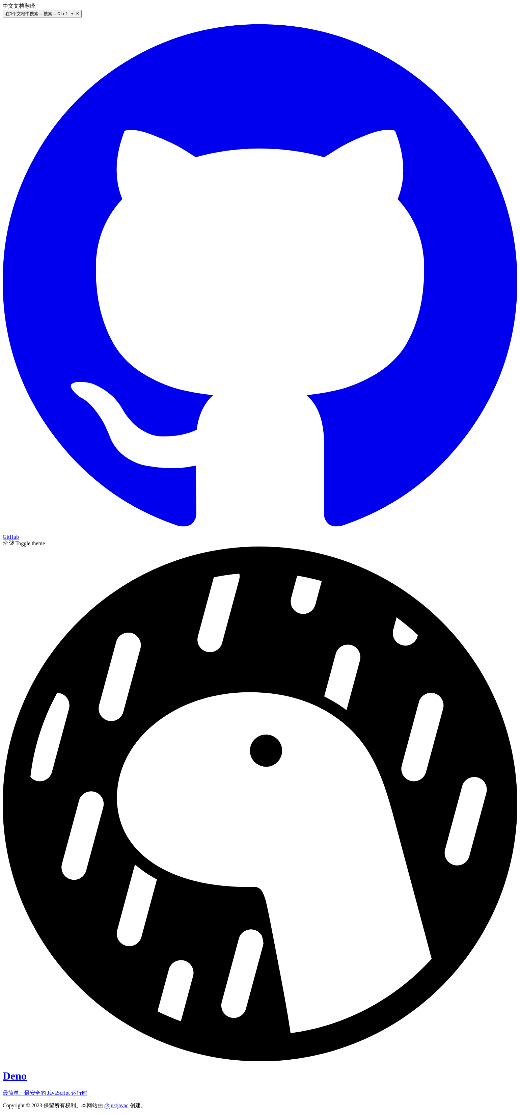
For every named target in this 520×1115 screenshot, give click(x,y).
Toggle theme (30, 544)
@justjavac (116, 1106)
